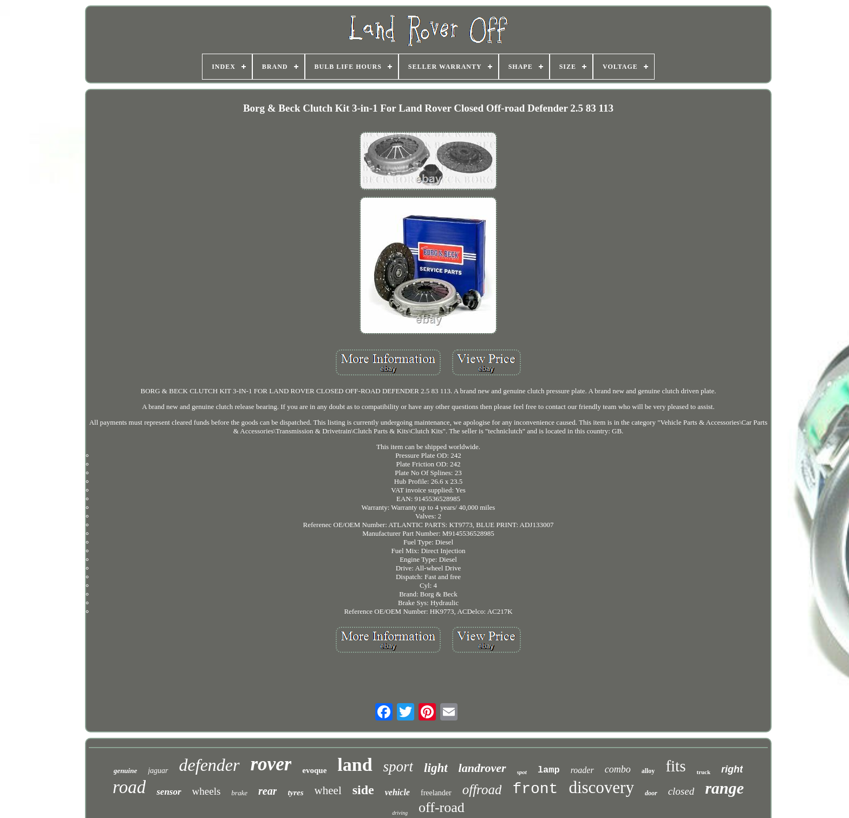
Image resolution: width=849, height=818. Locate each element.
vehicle (397, 792)
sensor (168, 792)
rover (271, 764)
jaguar (158, 771)
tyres (295, 792)
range (724, 788)
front (535, 789)
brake (239, 793)
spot (522, 772)
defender (209, 765)
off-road (442, 807)
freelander (436, 793)
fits (675, 766)
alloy (648, 771)
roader (582, 770)
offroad (482, 789)
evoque (314, 770)
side (363, 790)
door (651, 793)
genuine (125, 771)
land (354, 765)
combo (618, 769)
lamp (549, 770)
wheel (328, 790)
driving (400, 813)
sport (398, 766)
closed (681, 791)
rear (267, 791)
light (435, 768)
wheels (206, 791)
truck (703, 772)
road (129, 787)
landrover (482, 768)
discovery (601, 787)
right (732, 769)
